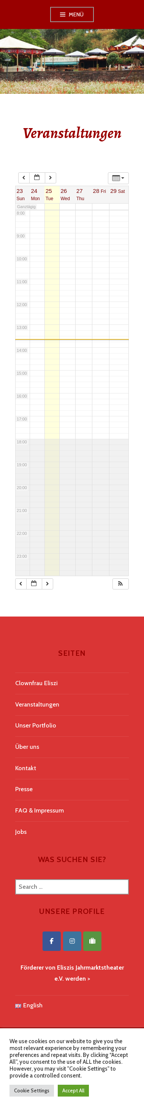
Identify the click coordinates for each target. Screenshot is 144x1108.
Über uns (27, 746)
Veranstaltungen (37, 704)
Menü (76, 14)
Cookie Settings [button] (31, 1090)
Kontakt (25, 768)
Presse (24, 789)
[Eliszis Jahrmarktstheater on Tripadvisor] (92, 941)
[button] (120, 584)
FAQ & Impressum (39, 810)
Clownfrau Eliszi (36, 683)
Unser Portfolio (35, 725)
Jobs (21, 831)
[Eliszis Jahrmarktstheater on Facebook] (52, 941)
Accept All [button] (73, 1090)
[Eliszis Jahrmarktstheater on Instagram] (72, 941)
